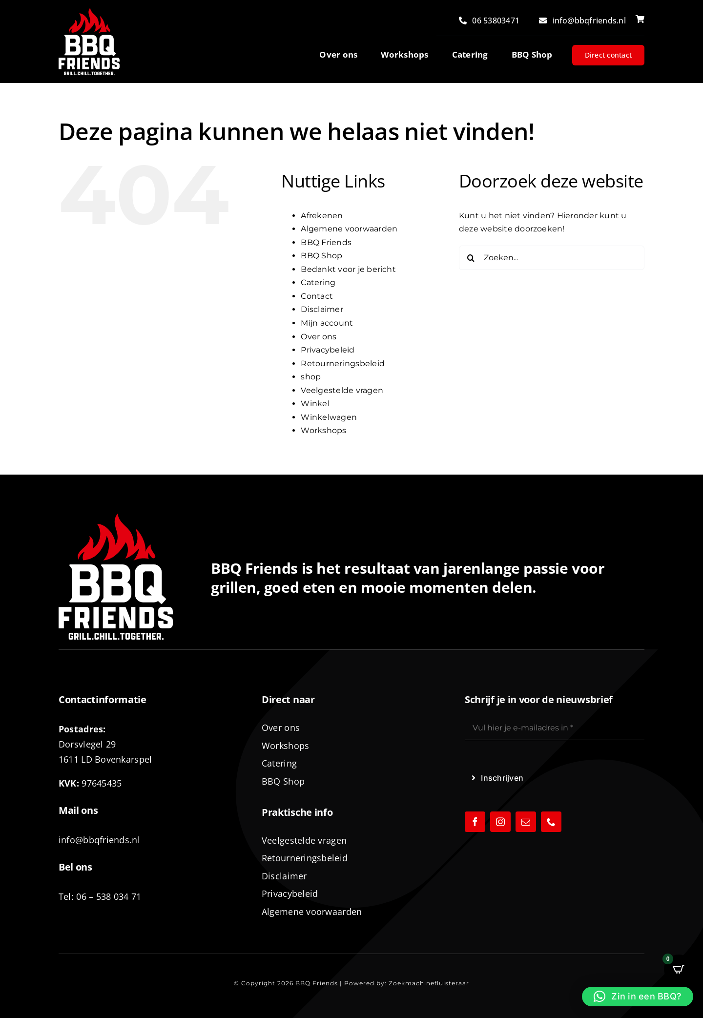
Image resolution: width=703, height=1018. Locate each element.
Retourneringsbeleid (343, 363)
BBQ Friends (326, 242)
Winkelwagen (329, 417)
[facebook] (475, 821)
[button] (637, 996)
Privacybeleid (327, 349)
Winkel (315, 403)
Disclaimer (322, 309)
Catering (318, 282)
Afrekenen (322, 215)
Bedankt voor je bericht (348, 269)
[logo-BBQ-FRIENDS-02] (89, 11)
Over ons (318, 336)
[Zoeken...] (551, 258)
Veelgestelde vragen (342, 390)
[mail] (526, 821)
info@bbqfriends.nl (99, 840)
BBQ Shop (321, 255)
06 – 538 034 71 (108, 896)
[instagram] (500, 821)
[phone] (551, 821)
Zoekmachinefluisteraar (429, 983)
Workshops (323, 430)
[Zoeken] (471, 258)
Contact (317, 296)
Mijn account (327, 323)
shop (311, 376)
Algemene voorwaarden (349, 228)
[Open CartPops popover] (678, 969)
